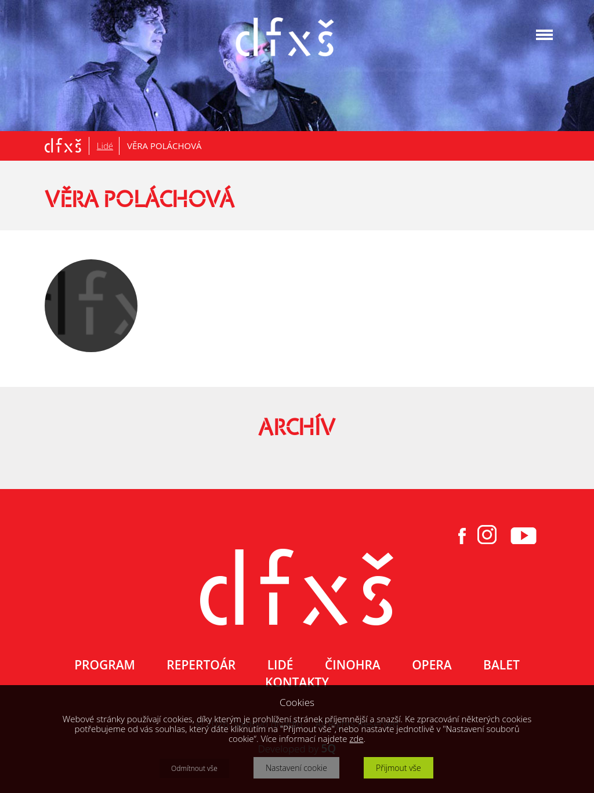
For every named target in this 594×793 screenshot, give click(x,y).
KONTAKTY (297, 682)
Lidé (105, 145)
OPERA (431, 665)
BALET (501, 665)
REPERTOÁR (201, 665)
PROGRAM (104, 665)
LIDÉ (280, 665)
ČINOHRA (353, 665)
